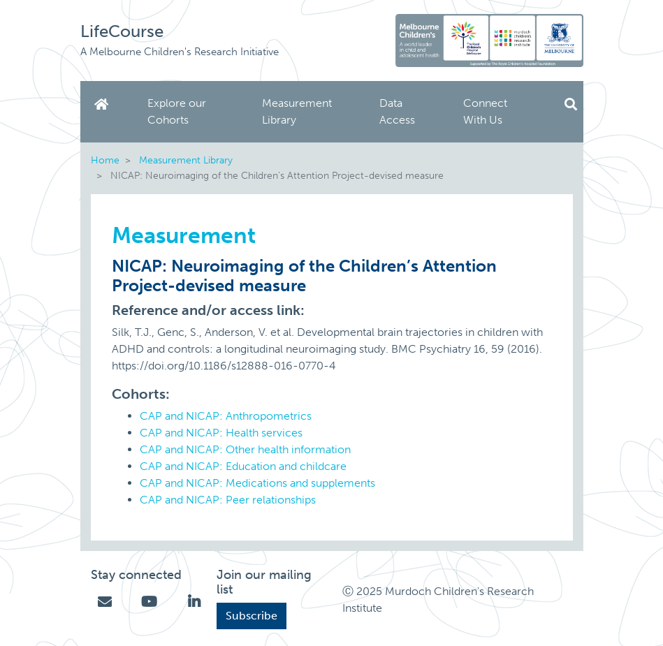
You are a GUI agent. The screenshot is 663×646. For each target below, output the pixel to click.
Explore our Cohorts (176, 111)
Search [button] (571, 104)
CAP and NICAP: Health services (221, 432)
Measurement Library (297, 111)
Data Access (397, 111)
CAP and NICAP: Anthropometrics (226, 416)
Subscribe (251, 615)
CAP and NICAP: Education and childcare (243, 466)
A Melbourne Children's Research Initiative (179, 51)
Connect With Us (485, 111)
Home (104, 104)
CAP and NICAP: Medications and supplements (257, 483)
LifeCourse (121, 31)
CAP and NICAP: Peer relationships (228, 499)
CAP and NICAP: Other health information (245, 449)
